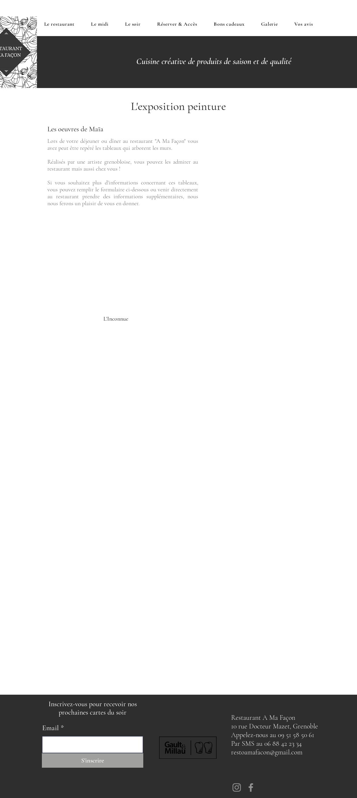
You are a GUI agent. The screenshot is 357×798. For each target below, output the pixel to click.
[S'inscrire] (92, 760)
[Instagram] (236, 787)
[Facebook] (250, 787)
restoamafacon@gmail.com (266, 752)
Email (50, 728)
